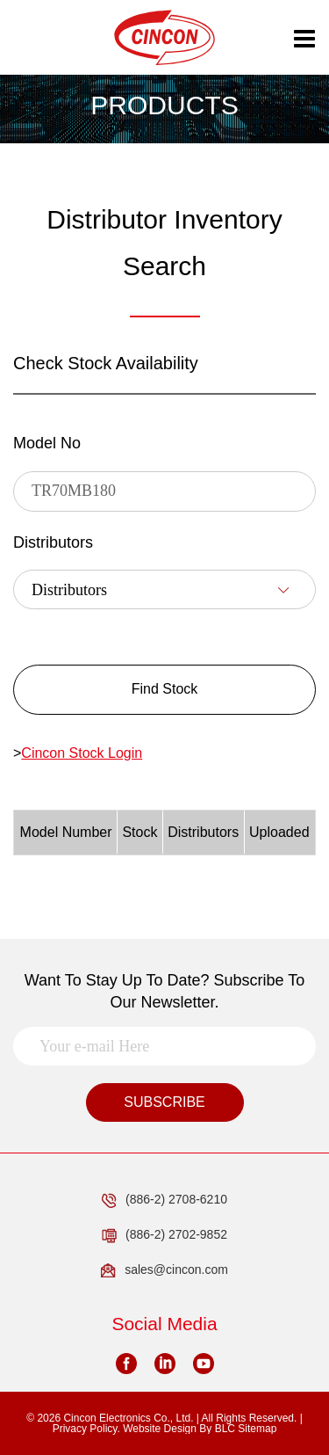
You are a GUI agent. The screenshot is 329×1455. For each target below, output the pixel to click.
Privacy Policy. (86, 1428)
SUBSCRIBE (164, 1102)
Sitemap (257, 1428)
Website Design (160, 1428)
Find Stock (165, 688)
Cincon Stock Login (81, 753)
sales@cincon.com (164, 1270)
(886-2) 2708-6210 (164, 1200)
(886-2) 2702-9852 (164, 1235)
